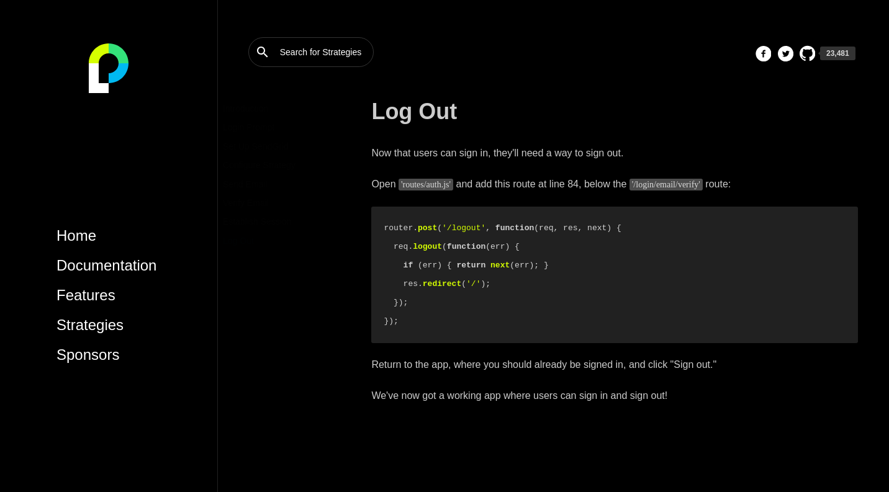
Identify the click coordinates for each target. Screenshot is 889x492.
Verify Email (271, 203)
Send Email (270, 184)
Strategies (90, 324)
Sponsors (87, 354)
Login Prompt (274, 127)
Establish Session (282, 221)
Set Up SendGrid (281, 146)
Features (85, 295)
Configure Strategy (284, 165)
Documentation (106, 265)
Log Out (263, 241)
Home (76, 235)
